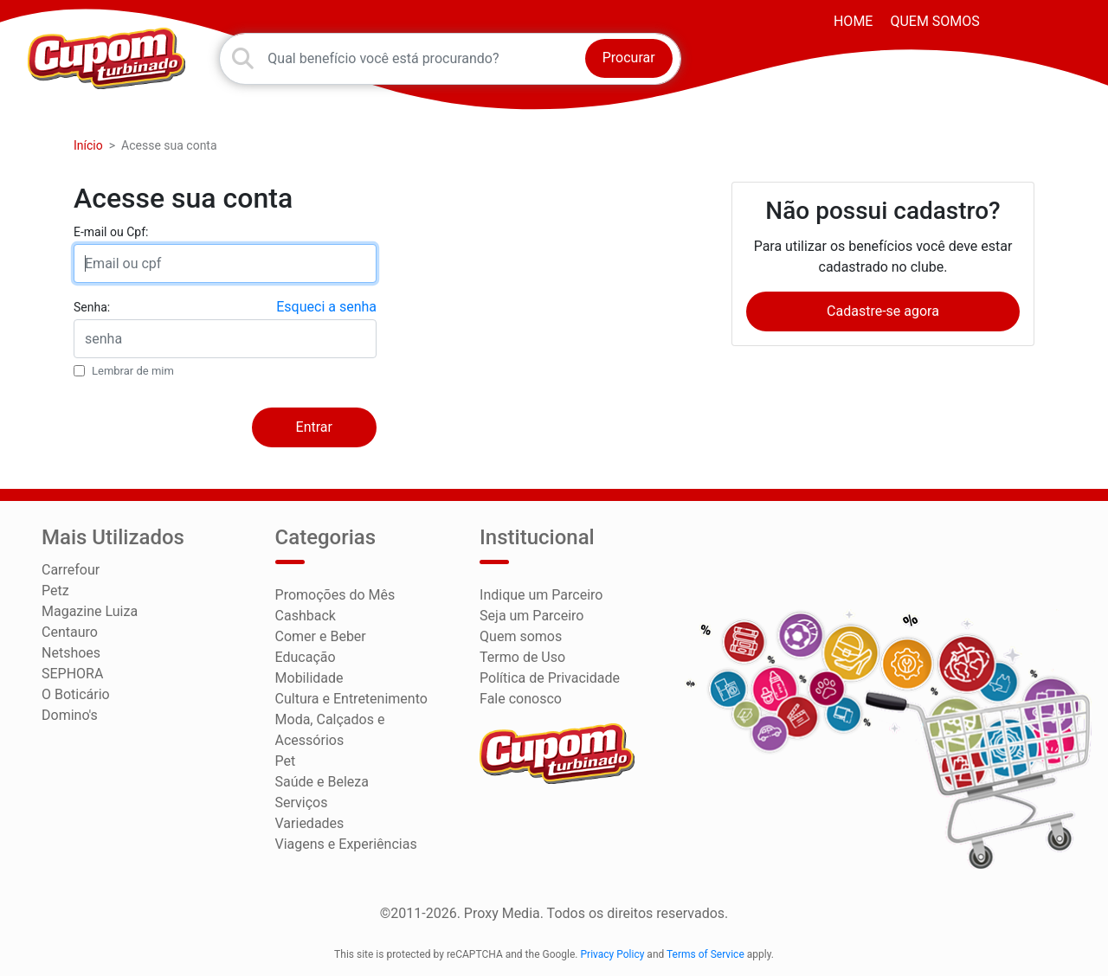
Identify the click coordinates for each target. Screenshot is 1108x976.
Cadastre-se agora (883, 311)
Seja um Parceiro (531, 615)
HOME (853, 21)
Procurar (628, 57)
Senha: (92, 307)
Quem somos (934, 21)
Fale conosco (521, 698)
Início (88, 145)
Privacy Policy (613, 954)
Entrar (314, 427)
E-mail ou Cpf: (111, 232)
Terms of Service (705, 954)
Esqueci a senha (326, 307)
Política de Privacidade (550, 678)
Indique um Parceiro (541, 595)
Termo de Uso (522, 657)
